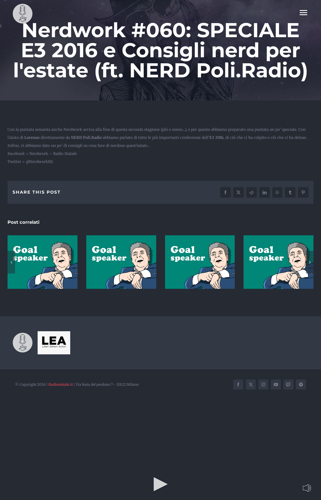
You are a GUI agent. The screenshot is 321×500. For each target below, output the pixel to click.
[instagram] (263, 384)
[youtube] (276, 384)
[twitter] (251, 384)
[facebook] (238, 384)
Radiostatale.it (60, 384)
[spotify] (301, 384)
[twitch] (288, 384)
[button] (11, 262)
